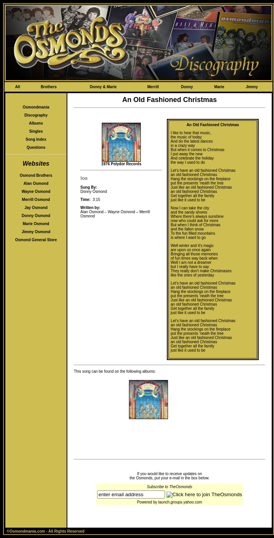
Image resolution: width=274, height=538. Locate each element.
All (17, 87)
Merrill (153, 87)
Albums (36, 123)
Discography (36, 115)
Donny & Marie (103, 87)
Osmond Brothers (36, 175)
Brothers (49, 87)
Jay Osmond (35, 208)
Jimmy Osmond (35, 232)
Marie (219, 87)
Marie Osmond (36, 224)
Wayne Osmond (35, 191)
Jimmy (252, 87)
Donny (187, 87)
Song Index (36, 139)
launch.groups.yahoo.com (180, 502)
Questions (36, 147)
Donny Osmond (36, 216)
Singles (36, 131)
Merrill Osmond (36, 199)
